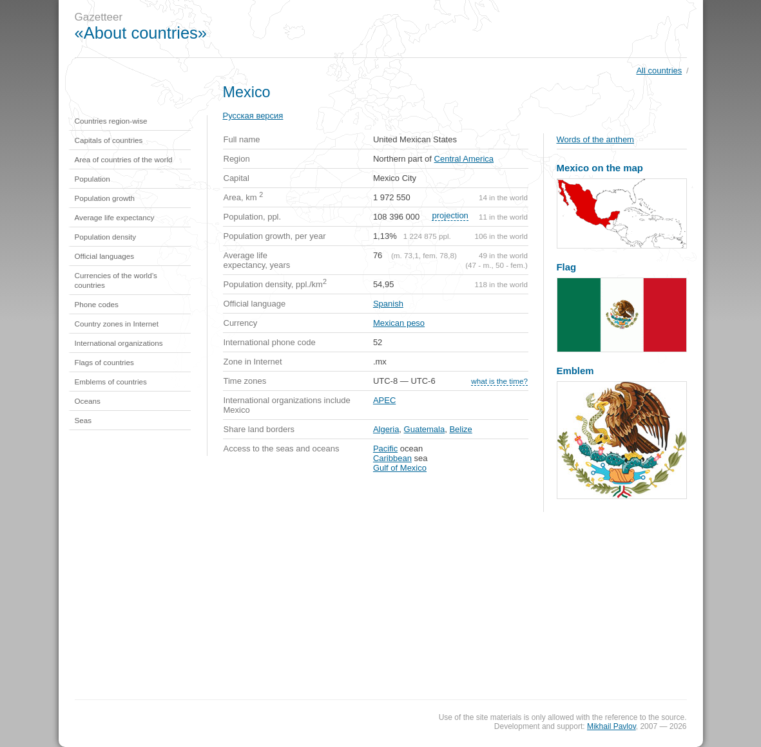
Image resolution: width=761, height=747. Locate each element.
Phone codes (97, 304)
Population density (106, 236)
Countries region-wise (111, 121)
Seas (83, 420)
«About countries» (141, 33)
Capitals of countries (109, 140)
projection (450, 215)
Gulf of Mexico (400, 468)
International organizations (119, 343)
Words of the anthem (595, 139)
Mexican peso (399, 323)
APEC (384, 400)
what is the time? (499, 381)
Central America (464, 159)
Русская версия (253, 115)
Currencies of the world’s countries (116, 280)
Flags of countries (104, 362)
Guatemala (424, 429)
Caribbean (392, 458)
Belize (460, 429)
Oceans (88, 401)
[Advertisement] (467, 29)
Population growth (105, 198)
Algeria (386, 429)
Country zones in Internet (117, 323)
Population (92, 179)
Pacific (385, 448)
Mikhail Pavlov (611, 726)
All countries (659, 70)
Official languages (105, 256)
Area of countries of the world (124, 159)
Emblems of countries (111, 381)
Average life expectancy (115, 217)
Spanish (388, 303)
